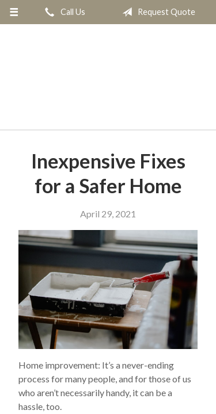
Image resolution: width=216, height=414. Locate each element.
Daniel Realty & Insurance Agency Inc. (108, 82)
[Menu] (14, 12)
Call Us (62, 12)
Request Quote (156, 12)
